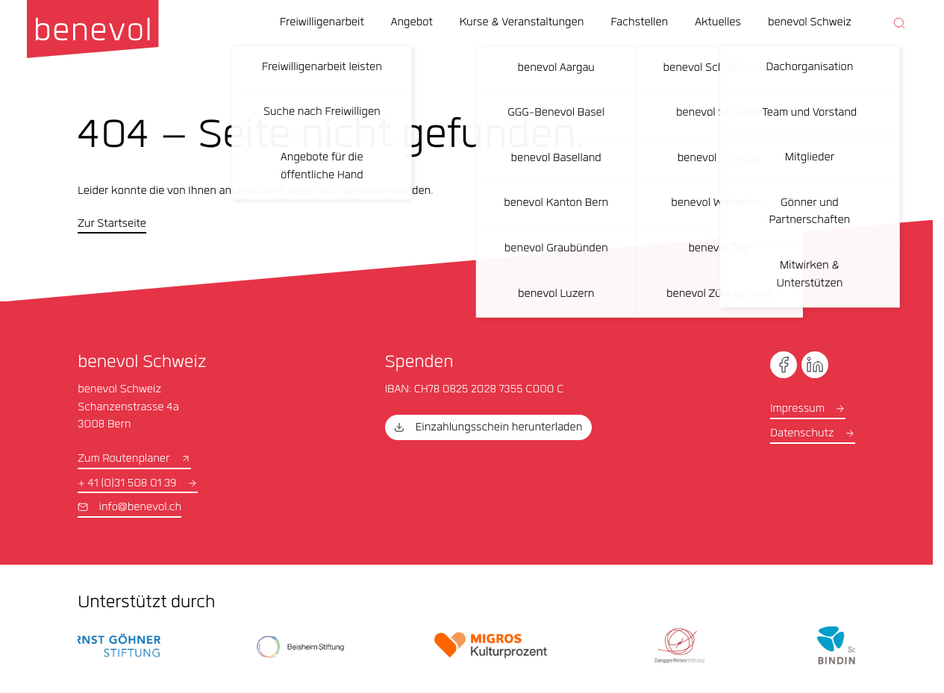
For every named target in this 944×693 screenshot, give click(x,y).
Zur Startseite (112, 224)
